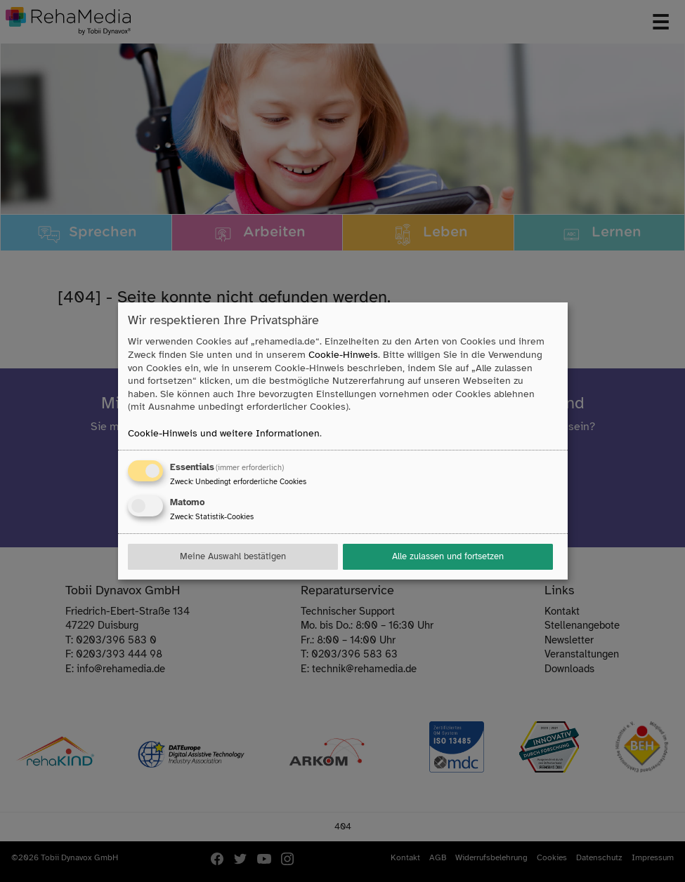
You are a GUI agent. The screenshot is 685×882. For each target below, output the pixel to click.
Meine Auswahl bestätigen (233, 556)
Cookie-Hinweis (343, 355)
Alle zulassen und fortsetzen (448, 556)
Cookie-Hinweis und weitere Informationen (224, 433)
